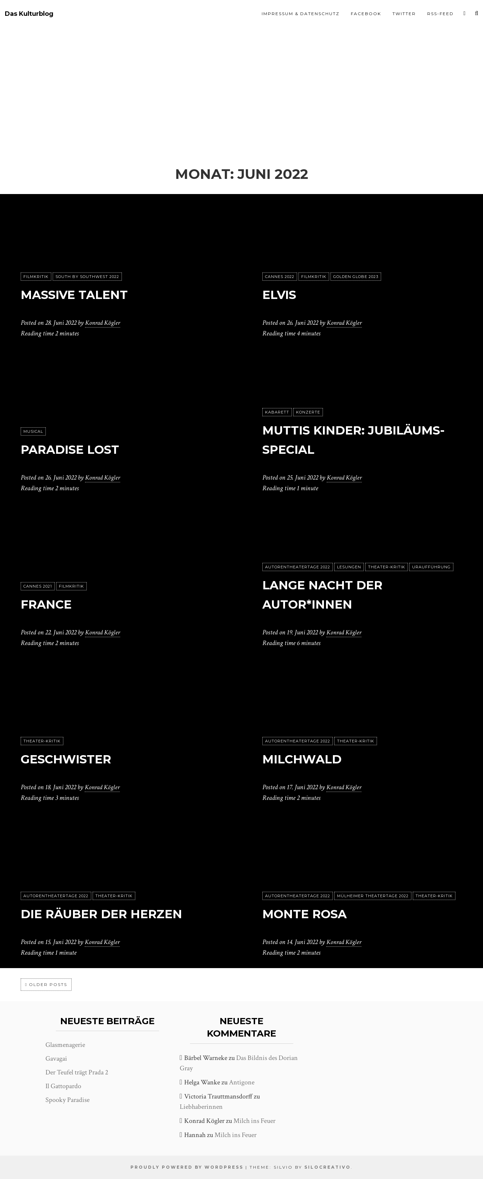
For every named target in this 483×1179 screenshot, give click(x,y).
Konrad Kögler (103, 323)
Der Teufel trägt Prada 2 (76, 1072)
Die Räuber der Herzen (113, 913)
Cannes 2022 (279, 277)
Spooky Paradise (67, 1099)
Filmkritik (36, 277)
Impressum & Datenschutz (300, 13)
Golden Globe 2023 (355, 277)
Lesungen (349, 567)
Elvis (282, 294)
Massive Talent (83, 294)
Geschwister (74, 758)
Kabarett (277, 412)
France (50, 604)
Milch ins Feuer (254, 1120)
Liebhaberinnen (201, 1106)
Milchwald (308, 758)
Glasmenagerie (65, 1044)
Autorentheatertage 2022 (297, 567)
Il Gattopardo (63, 1086)
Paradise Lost (78, 449)
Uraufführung (431, 567)
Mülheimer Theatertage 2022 (373, 896)
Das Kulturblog (29, 14)
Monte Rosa (311, 913)
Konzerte (308, 412)
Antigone (241, 1082)
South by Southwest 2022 (87, 277)
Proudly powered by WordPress (186, 1167)
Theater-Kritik (386, 567)
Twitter (404, 13)
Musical (33, 431)
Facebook (366, 13)
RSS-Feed (440, 13)
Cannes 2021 (37, 586)
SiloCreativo (327, 1167)
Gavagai (56, 1058)
